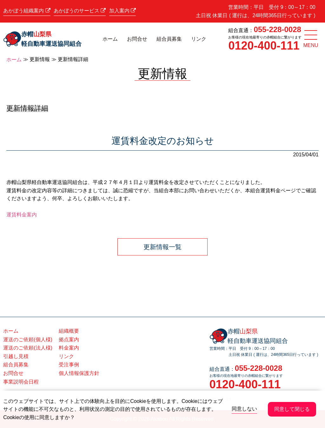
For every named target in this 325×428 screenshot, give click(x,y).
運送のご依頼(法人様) (27, 347)
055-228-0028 (277, 29)
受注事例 (69, 364)
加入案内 (122, 10)
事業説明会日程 (21, 381)
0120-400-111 (263, 45)
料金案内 (69, 347)
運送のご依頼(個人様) (27, 339)
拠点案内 (69, 339)
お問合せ (137, 39)
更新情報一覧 (162, 246)
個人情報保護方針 (79, 373)
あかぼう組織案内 (26, 10)
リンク (198, 39)
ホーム (110, 39)
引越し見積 (16, 356)
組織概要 (69, 331)
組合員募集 (169, 39)
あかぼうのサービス (80, 10)
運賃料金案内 (21, 214)
